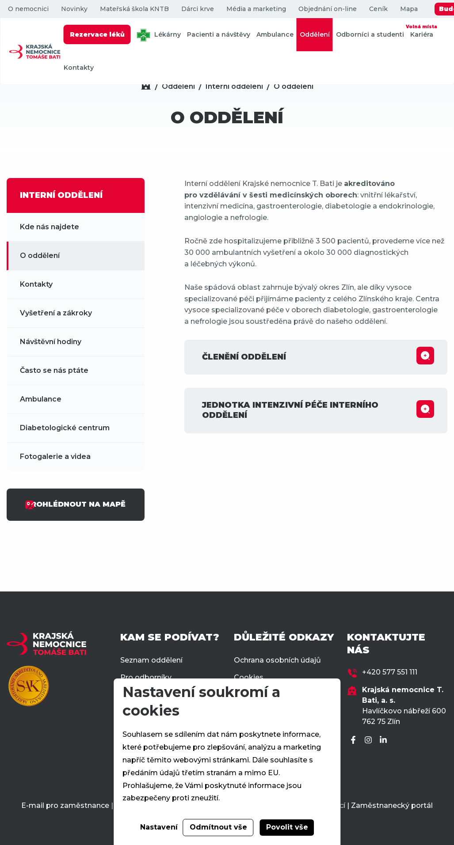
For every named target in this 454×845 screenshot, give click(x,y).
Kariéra (421, 30)
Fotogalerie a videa (55, 456)
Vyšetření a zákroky (56, 313)
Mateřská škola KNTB (133, 9)
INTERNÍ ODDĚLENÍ (61, 195)
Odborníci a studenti (370, 34)
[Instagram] (369, 740)
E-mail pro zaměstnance (65, 805)
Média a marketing (256, 9)
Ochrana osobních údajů (277, 660)
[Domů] (146, 86)
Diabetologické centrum (65, 428)
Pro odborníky (146, 677)
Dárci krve (197, 9)
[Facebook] (354, 740)
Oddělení (315, 34)
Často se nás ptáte (54, 370)
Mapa (408, 9)
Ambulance (275, 34)
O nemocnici (28, 9)
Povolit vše (287, 827)
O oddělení (293, 86)
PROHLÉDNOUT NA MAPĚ (75, 505)
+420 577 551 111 (389, 672)
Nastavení (159, 827)
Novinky (74, 9)
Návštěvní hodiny (50, 341)
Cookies (248, 677)
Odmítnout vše (218, 827)
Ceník (378, 9)
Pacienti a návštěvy (218, 34)
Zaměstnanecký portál (392, 805)
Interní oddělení (234, 86)
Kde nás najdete (49, 227)
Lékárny (159, 35)
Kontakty (79, 68)
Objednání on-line (327, 9)
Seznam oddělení (151, 660)
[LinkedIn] (384, 740)
